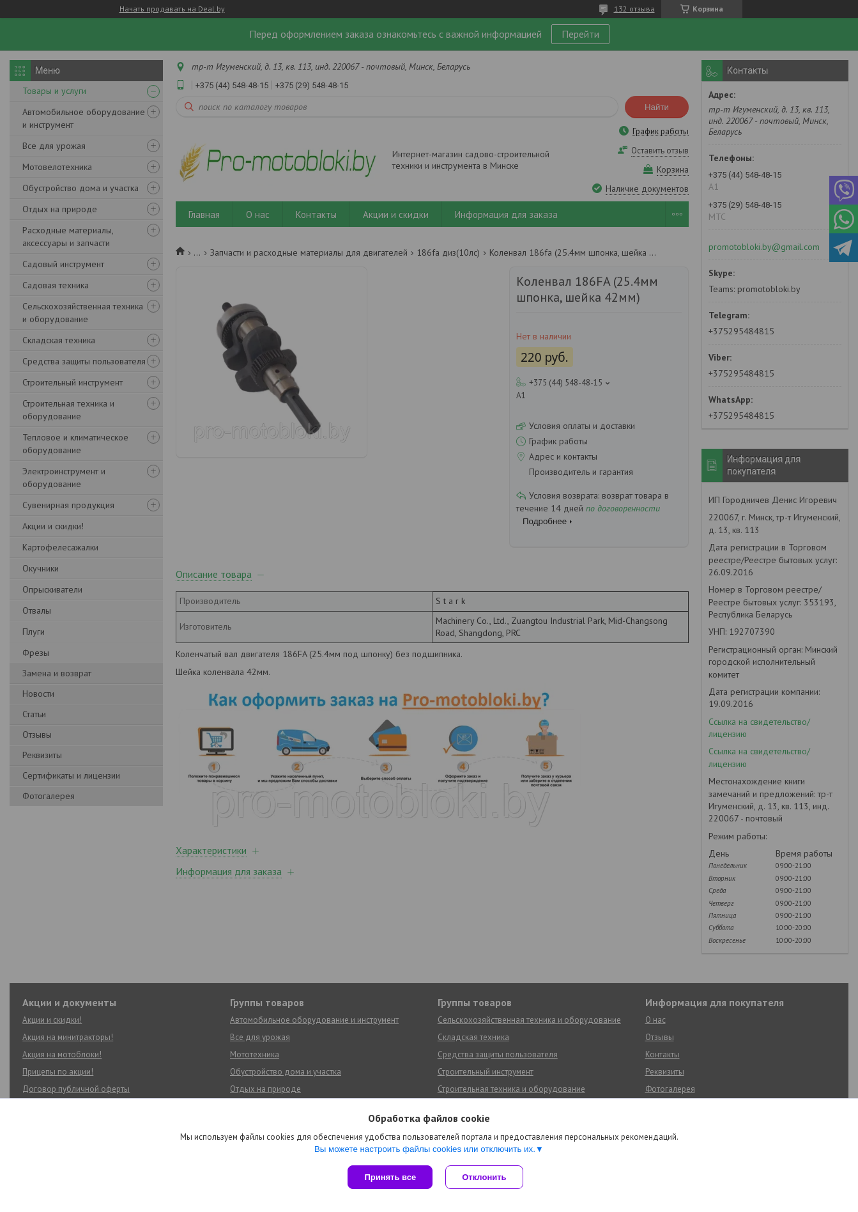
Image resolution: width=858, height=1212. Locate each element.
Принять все (390, 1177)
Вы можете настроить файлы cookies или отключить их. (424, 1149)
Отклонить (484, 1177)
